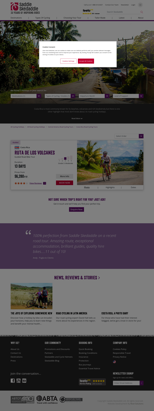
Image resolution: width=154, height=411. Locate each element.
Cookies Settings (68, 61)
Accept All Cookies (85, 61)
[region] (78, 54)
